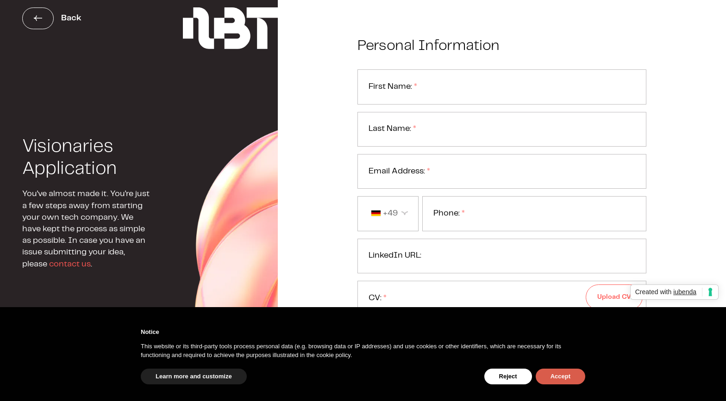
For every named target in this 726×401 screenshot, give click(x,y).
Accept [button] (560, 376)
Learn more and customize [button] (194, 376)
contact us (70, 264)
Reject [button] (508, 376)
